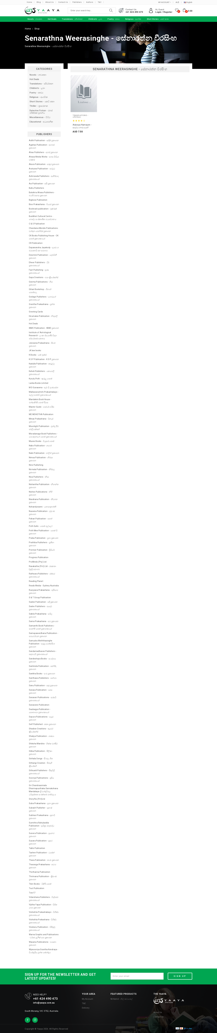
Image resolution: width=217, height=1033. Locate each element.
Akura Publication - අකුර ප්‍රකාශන (44, 164)
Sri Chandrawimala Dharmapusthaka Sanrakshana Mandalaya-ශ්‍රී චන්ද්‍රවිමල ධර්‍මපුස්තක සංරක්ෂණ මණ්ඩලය (43, 790)
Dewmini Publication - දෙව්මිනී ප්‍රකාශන (43, 256)
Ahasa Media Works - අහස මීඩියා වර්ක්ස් (44, 158)
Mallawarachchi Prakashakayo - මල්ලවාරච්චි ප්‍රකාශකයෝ (44, 393)
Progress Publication (38, 557)
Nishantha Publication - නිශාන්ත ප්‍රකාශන (44, 485)
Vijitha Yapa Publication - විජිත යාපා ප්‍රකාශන (43, 906)
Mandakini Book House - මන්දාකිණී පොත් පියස (40, 401)
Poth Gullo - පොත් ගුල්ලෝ (40, 526)
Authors (89, 2)
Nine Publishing (36, 465)
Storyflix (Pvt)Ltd (37, 799)
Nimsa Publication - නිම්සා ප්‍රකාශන (41, 459)
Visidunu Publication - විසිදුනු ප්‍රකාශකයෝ (42, 928)
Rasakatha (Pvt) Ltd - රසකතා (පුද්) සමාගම (42, 567)
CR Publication (35, 243)
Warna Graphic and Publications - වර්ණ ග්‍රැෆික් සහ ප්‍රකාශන (44, 936)
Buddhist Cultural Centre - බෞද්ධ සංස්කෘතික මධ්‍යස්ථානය (42, 217)
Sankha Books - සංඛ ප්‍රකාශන (42, 673)
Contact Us (63, 2)
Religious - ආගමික (39, 97)
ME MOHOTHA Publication (41, 414)
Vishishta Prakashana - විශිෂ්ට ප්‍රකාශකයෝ (43, 921)
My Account (87, 999)
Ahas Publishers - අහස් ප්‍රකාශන (43, 152)
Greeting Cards (36, 312)
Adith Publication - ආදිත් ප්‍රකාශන (44, 140)
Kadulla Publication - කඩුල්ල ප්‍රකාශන (42, 365)
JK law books (35, 350)
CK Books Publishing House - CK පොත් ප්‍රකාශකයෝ (43, 237)
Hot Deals (34, 79)
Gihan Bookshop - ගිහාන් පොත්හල (40, 290)
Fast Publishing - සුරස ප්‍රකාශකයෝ (39, 271)
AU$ (177, 2)
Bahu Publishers (36, 188)
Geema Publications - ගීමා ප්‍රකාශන (41, 283)
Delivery (85, 1008)
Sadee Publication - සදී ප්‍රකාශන (43, 602)
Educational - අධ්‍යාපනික (41, 122)
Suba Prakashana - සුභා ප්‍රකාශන (44, 803)
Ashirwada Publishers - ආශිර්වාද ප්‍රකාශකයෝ (44, 177)
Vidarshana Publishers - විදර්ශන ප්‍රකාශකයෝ (44, 898)
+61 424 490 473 (134, 12)
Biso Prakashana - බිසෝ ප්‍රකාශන (44, 204)
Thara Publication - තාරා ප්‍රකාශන (44, 860)
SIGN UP (180, 976)
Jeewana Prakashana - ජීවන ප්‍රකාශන (42, 344)
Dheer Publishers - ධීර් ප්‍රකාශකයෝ (39, 264)
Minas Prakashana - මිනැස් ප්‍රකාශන (41, 420)
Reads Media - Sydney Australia (44, 585)
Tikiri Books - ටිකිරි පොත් (40, 884)
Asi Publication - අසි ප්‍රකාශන (42, 183)
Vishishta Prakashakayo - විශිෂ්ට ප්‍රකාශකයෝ (44, 913)
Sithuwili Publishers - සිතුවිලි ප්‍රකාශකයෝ (42, 772)
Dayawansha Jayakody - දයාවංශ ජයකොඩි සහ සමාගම (44, 249)
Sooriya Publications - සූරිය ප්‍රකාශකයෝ (41, 779)
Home (29, 2)
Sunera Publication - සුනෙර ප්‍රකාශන (41, 834)
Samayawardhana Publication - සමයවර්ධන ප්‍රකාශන (43, 634)
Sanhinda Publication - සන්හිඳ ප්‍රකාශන (42, 667)
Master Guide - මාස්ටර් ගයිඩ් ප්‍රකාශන (41, 408)
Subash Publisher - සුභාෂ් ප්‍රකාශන (40, 809)
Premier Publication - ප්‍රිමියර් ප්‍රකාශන (42, 551)
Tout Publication (36, 888)
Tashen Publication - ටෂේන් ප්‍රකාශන (42, 854)
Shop (37, 28)
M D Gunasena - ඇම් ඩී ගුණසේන (43, 387)
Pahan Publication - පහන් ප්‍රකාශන (40, 520)
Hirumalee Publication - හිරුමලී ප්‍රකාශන (43, 317)
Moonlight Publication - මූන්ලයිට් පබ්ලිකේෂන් (44, 427)
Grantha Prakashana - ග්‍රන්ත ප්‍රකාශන (42, 305)
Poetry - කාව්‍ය (36, 93)
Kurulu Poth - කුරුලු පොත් (40, 379)
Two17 (32, 893)
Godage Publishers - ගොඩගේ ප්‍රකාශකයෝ (42, 298)
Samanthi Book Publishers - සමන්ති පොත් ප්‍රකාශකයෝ (42, 627)
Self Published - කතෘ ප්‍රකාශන (42, 724)
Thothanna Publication (39, 872)
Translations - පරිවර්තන (41, 84)
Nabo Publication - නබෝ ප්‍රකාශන (40, 447)
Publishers (77, 2)
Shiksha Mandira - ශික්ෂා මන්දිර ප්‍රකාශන (43, 745)
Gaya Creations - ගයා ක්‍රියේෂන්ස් (43, 277)
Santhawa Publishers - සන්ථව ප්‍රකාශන (43, 679)
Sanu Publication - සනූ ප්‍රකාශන (43, 685)
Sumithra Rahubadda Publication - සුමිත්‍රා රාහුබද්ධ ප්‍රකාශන (41, 826)
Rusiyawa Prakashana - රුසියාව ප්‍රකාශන (43, 591)
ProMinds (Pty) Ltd (37, 562)
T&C (99, 2)
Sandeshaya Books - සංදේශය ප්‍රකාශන (42, 660)
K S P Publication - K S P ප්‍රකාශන (44, 359)
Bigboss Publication (38, 200)
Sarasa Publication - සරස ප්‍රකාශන (40, 691)
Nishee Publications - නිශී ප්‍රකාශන (40, 493)
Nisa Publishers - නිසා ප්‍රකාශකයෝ (39, 478)
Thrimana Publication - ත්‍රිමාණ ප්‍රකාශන (43, 878)
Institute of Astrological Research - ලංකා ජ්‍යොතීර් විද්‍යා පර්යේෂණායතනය (43, 335)
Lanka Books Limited (38, 383)
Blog (39, 2)
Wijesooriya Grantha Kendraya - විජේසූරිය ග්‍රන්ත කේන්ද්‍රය (43, 951)
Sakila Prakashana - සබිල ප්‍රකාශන (41, 615)
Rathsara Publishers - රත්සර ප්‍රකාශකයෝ (42, 575)
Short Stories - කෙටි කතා (42, 101)
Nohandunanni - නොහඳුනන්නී (42, 507)
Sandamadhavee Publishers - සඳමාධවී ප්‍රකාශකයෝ (42, 652)
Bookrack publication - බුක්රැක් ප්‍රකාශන (43, 210)
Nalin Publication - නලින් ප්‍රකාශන (44, 453)
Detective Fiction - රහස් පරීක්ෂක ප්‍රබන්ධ (41, 111)
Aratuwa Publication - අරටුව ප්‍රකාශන (42, 170)
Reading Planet (36, 581)
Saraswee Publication (39, 705)
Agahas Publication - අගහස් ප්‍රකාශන (42, 146)
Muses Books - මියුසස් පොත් (41, 441)
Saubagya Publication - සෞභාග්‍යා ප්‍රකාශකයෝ (40, 710)
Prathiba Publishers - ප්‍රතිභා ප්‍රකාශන (41, 544)
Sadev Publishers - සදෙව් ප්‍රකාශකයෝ (40, 608)
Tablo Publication (37, 848)
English (188, 2)
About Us (49, 2)
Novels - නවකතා (38, 75)
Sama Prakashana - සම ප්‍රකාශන (44, 621)
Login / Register (163, 12)
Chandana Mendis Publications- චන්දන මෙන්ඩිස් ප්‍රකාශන (44, 229)
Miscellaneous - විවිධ (40, 117)
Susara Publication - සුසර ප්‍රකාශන (40, 842)
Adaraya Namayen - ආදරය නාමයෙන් (82, 126)
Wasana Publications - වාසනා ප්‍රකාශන (42, 943)
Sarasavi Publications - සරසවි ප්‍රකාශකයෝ (42, 699)
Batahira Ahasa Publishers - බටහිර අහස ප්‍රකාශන (42, 194)
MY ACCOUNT (164, 2)
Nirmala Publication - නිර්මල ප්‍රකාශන (42, 471)
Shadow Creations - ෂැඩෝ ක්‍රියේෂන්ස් (41, 730)
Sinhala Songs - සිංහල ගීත (41, 758)
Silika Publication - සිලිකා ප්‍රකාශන (40, 752)
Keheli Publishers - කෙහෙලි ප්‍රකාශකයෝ (42, 372)
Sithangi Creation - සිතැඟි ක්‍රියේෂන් (40, 764)
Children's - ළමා (37, 88)
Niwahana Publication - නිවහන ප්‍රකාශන (43, 500)
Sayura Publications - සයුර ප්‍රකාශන (41, 718)
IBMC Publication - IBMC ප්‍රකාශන (44, 328)
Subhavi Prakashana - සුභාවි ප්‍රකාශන (42, 816)
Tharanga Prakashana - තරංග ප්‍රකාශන (42, 866)
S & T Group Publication (40, 597)
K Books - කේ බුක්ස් (38, 355)
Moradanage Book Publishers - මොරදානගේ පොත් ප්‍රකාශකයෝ (43, 435)
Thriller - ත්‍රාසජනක (39, 106)
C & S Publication (37, 224)
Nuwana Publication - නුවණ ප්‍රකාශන (42, 512)
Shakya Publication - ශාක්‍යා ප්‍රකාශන (41, 737)
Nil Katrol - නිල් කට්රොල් (122, 999)
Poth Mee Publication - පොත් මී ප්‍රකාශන (43, 532)
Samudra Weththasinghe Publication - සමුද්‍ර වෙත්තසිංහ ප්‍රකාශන (42, 644)
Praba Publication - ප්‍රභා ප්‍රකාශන (44, 538)
